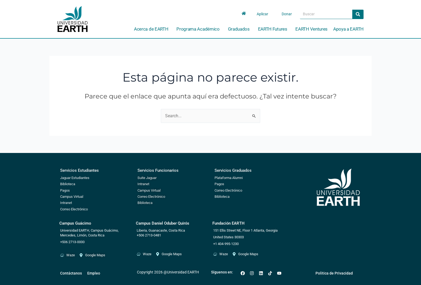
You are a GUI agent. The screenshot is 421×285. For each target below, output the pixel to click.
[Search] (358, 14)
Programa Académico (199, 29)
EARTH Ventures (311, 29)
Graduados (240, 29)
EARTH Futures (274, 29)
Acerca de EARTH (152, 29)
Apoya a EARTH (348, 29)
